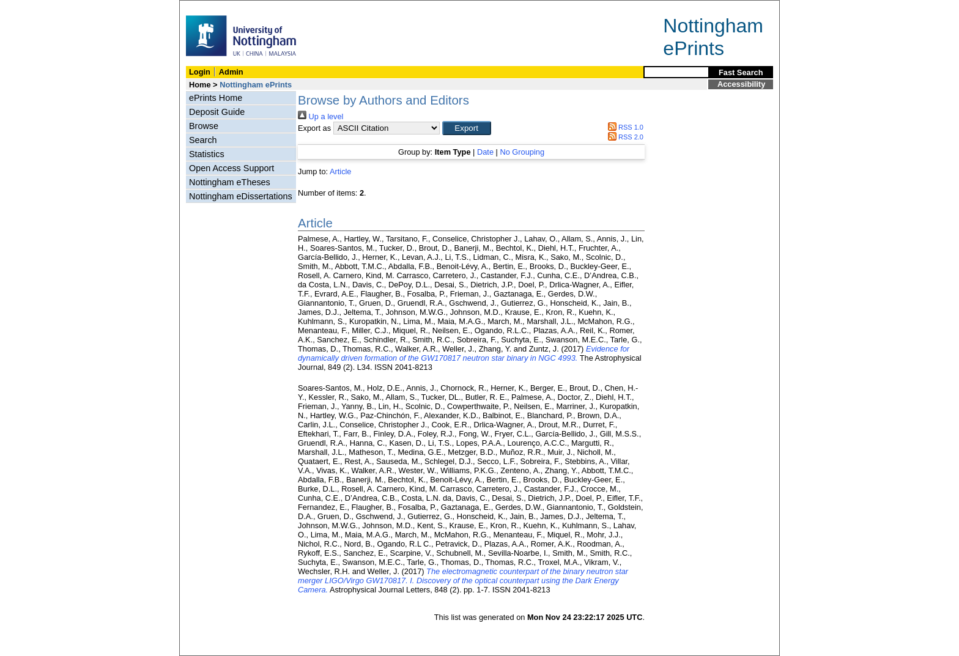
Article (341, 171)
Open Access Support (231, 168)
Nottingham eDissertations (240, 196)
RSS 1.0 (623, 127)
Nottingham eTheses (229, 182)
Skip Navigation (206, 7)
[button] (466, 128)
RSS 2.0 (623, 137)
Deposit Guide (217, 112)
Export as (314, 128)
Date (485, 152)
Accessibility (741, 84)
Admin (231, 71)
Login (199, 71)
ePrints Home (215, 98)
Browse (203, 126)
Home (200, 84)
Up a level (320, 116)
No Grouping (522, 152)
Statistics (206, 154)
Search (203, 140)
